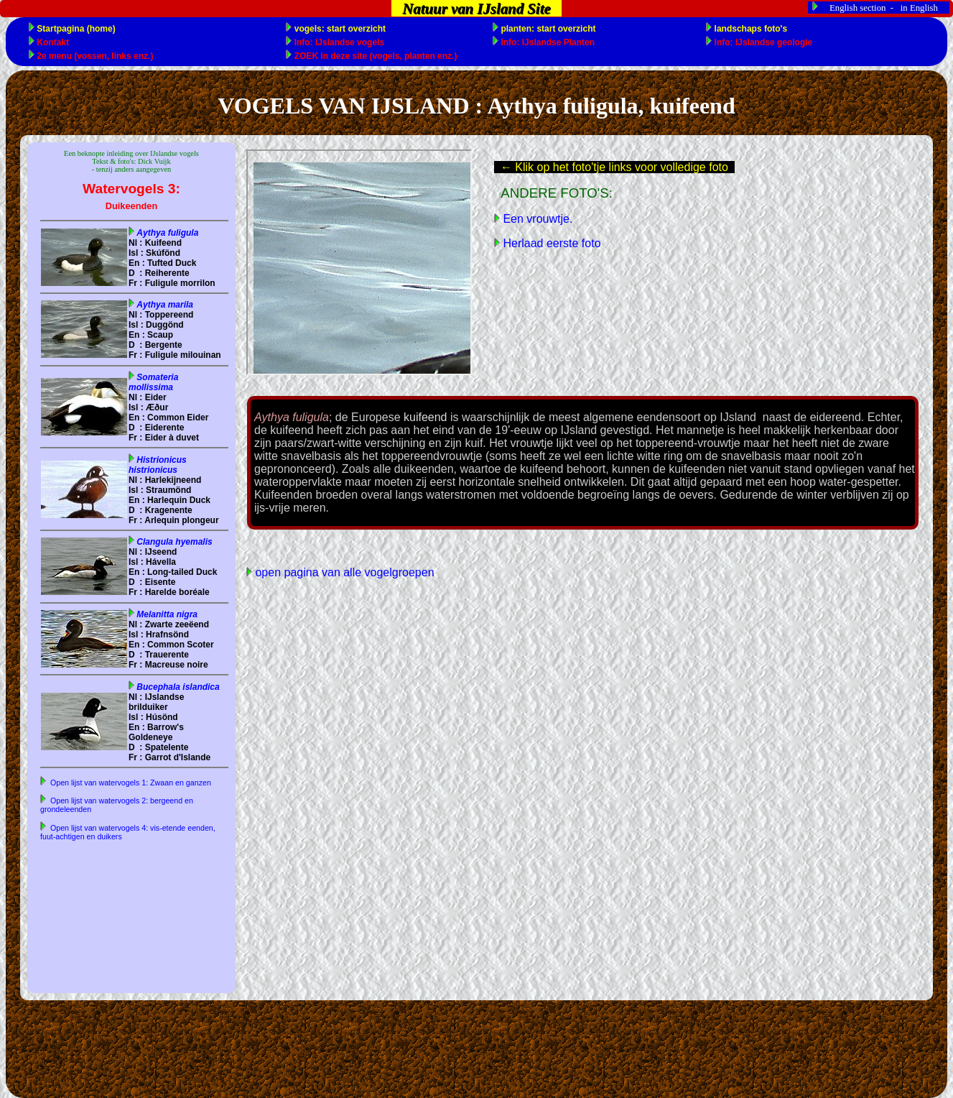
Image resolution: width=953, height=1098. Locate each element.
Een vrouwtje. (536, 219)
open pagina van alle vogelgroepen (343, 572)
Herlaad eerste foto (550, 243)
